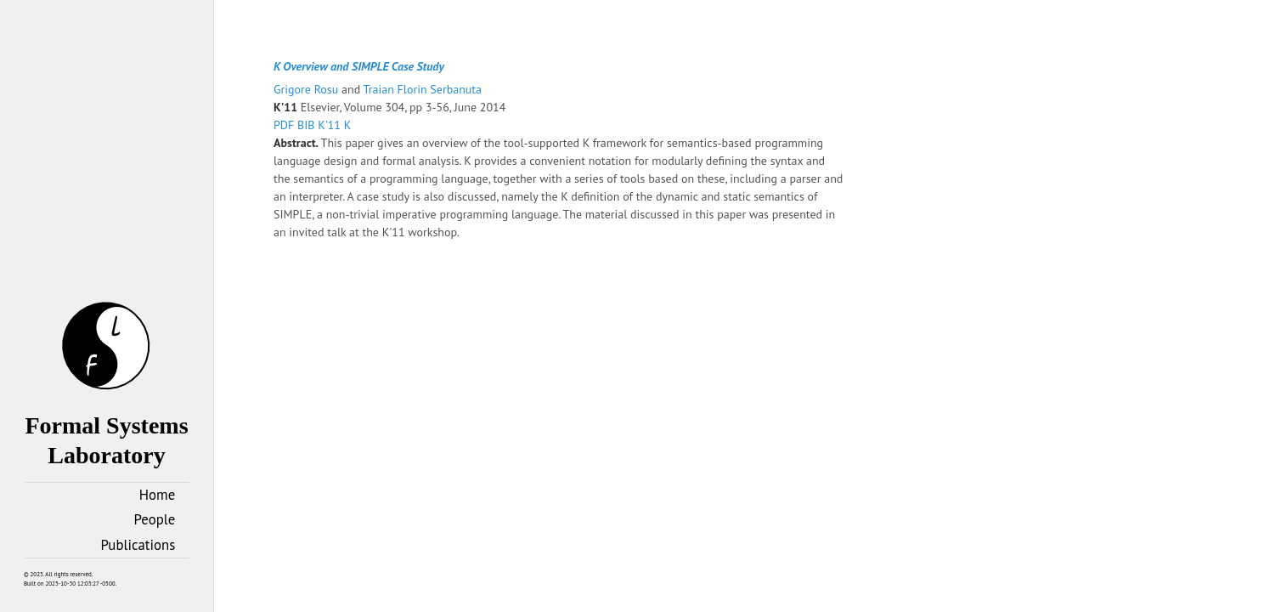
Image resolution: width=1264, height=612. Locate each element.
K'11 (331, 125)
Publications (138, 545)
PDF (285, 125)
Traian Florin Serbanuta (423, 89)
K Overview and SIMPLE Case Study (359, 66)
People (155, 519)
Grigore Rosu (307, 89)
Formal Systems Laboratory (106, 425)
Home (157, 494)
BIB (307, 125)
